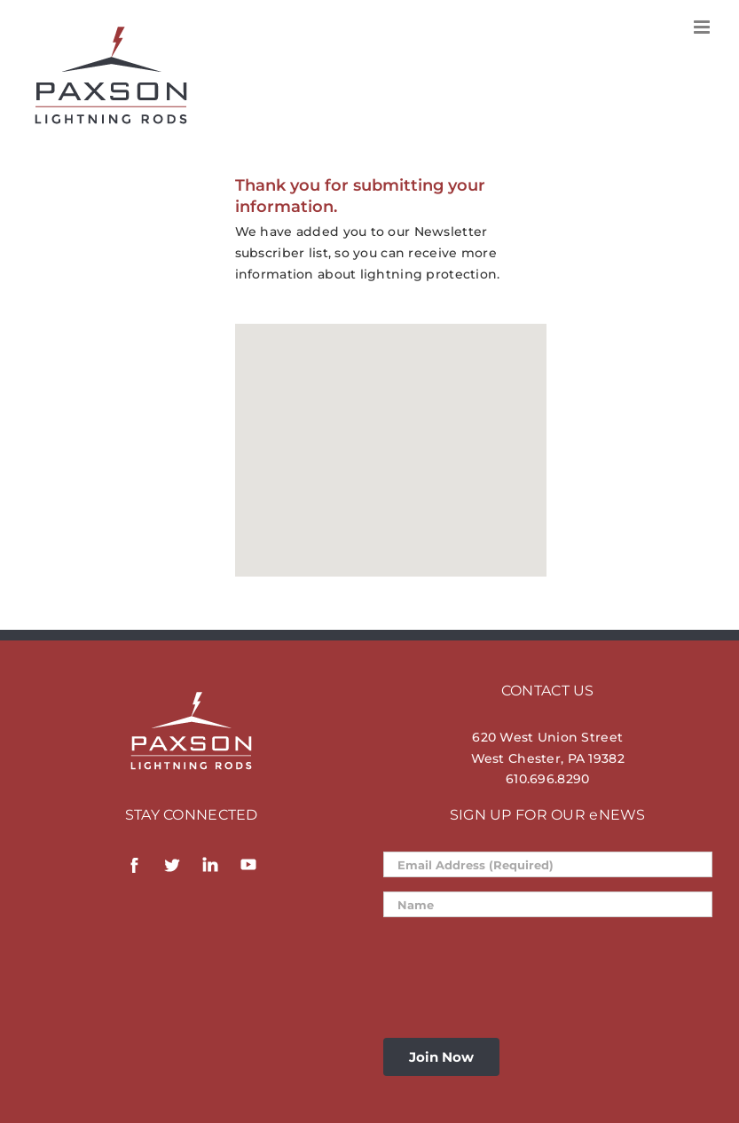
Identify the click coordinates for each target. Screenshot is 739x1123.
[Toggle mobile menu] (703, 27)
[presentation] (518, 966)
